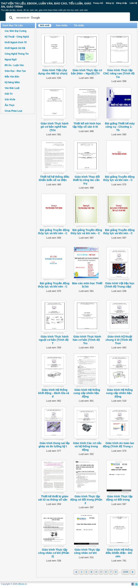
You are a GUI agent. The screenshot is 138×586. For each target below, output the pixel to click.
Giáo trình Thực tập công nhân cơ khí (87, 551)
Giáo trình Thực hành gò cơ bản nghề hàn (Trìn (55, 127)
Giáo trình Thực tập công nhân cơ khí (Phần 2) (53, 553)
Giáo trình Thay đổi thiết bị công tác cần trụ (86, 180)
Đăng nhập (121, 3)
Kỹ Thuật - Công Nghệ (17, 36)
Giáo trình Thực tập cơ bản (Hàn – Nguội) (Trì (86, 72)
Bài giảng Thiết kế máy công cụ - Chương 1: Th (120, 127)
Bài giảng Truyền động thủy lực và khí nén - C (119, 178)
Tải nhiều (79, 25)
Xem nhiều (61, 25)
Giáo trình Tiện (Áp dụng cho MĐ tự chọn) (52, 72)
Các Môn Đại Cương (16, 31)
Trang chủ (98, 3)
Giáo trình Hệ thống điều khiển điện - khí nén (119, 553)
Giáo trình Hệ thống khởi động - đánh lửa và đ (53, 393)
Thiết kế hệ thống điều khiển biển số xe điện (54, 178)
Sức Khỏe (10, 99)
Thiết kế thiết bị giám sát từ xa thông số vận (53, 498)
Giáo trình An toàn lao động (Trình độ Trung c (118, 445)
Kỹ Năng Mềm (12, 82)
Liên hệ (133, 3)
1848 (125, 572)
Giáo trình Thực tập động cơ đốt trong (119, 498)
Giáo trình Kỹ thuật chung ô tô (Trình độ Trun (119, 340)
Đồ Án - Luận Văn (14, 65)
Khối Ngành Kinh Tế (16, 42)
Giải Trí (9, 93)
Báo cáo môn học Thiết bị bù (87, 285)
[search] (67, 18)
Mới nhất (44, 25)
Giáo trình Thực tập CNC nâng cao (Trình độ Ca (119, 73)
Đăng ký (110, 3)
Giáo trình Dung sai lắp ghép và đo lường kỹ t (54, 445)
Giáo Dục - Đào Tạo (15, 71)
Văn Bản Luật (12, 88)
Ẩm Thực (10, 105)
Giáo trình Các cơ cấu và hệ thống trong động (87, 446)
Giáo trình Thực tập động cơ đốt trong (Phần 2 (86, 500)
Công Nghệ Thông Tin (17, 54)
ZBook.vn (22, 584)
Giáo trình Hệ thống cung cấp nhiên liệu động (86, 393)
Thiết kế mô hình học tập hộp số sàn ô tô (87, 125)
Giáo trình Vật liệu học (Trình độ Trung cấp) (119, 285)
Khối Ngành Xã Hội (15, 48)
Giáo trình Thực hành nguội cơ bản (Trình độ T (54, 340)
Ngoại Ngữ (10, 59)
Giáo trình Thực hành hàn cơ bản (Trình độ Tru (87, 340)
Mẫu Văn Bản (12, 76)
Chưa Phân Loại (13, 111)
